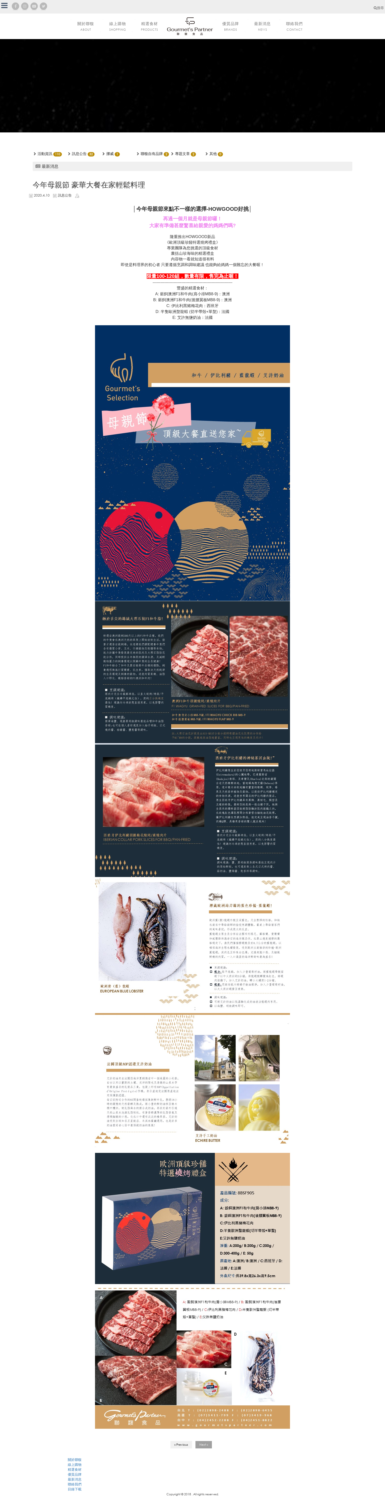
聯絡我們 (75, 1484)
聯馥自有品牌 (152, 153)
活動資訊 (45, 153)
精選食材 (75, 1469)
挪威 (110, 153)
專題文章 (182, 153)
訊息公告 (79, 153)
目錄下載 (75, 1489)
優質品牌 (75, 1474)
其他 (213, 153)
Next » (203, 1444)
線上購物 (75, 1464)
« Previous (181, 1444)
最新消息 (75, 1479)
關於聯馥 (75, 1459)
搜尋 (379, 7)
